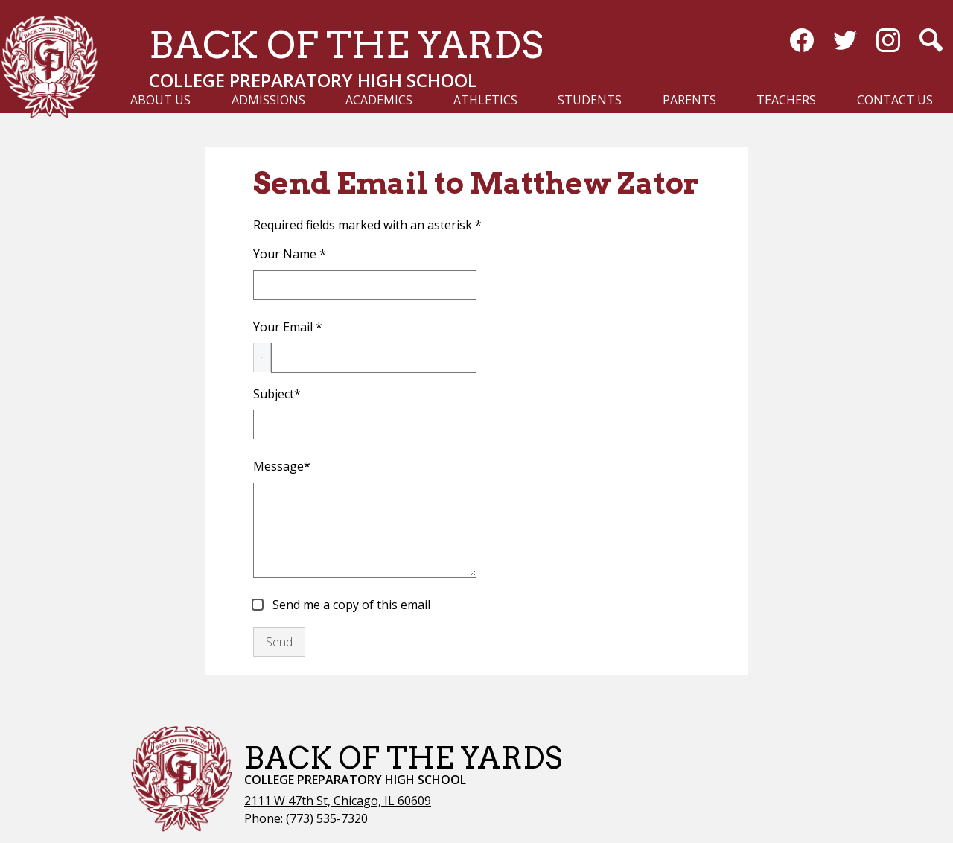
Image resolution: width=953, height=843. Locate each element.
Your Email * (287, 327)
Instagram (888, 43)
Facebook (802, 43)
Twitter (845, 43)
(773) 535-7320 (327, 818)
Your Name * (289, 254)
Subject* (277, 394)
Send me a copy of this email (350, 605)
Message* (281, 466)
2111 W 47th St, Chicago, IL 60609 (337, 800)
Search (931, 43)
